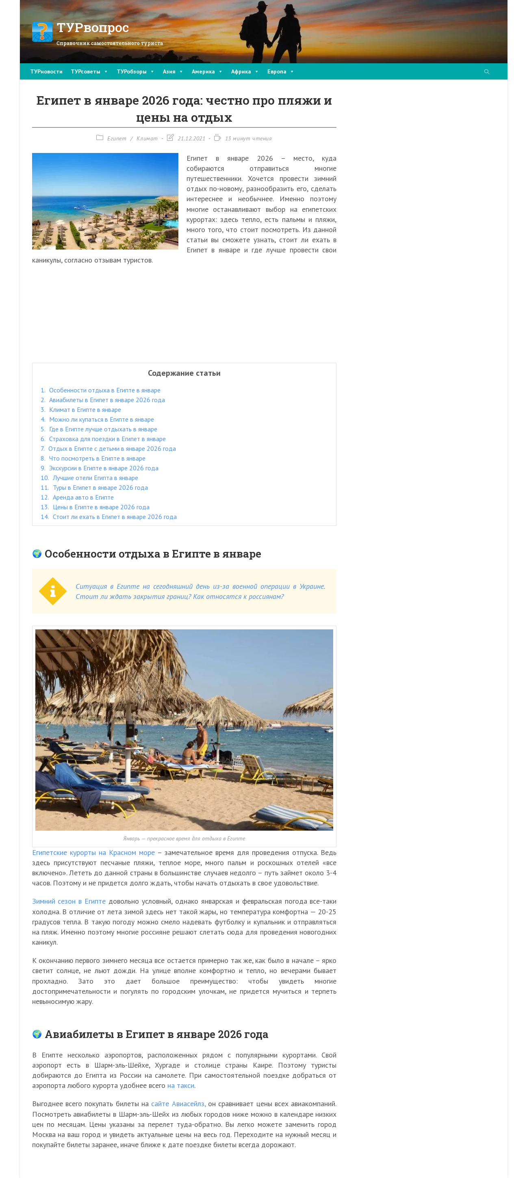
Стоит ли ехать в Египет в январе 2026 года (109, 517)
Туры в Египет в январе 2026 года (94, 487)
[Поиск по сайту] (486, 72)
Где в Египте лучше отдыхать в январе (99, 429)
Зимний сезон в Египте (69, 901)
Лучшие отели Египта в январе (89, 478)
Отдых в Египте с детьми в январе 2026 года (108, 448)
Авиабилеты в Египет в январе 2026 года (103, 400)
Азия (173, 71)
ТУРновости (46, 71)
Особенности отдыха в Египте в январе (100, 390)
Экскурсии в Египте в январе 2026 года (99, 468)
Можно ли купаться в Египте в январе (97, 419)
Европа (281, 71)
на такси (180, 1085)
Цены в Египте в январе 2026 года (95, 507)
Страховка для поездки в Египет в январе (103, 439)
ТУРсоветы (89, 71)
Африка (245, 71)
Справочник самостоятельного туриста (109, 43)
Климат (147, 138)
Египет (117, 138)
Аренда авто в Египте (77, 497)
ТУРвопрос (92, 27)
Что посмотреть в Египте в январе (93, 458)
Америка (207, 71)
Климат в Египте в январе (81, 409)
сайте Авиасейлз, (178, 1103)
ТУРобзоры (136, 71)
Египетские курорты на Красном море (93, 852)
